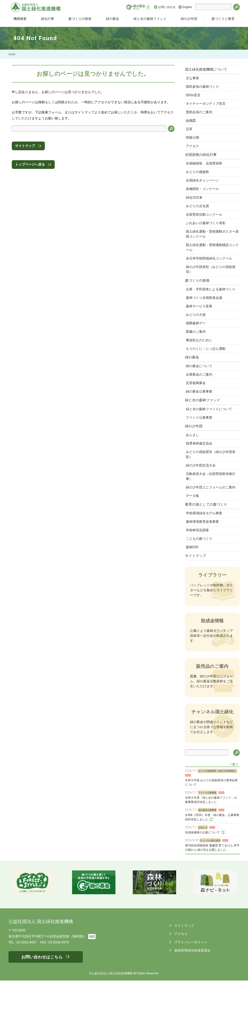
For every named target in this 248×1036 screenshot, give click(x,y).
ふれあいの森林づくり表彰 (207, 238)
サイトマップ (25, 146)
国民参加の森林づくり (203, 89)
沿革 (190, 135)
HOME (11, 54)
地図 (92, 992)
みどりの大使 (197, 342)
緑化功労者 (195, 210)
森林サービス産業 (200, 333)
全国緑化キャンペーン (203, 191)
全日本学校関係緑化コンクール (210, 276)
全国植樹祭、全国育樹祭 (205, 173)
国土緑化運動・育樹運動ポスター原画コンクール (210, 250)
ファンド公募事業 (200, 455)
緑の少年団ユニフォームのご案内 (210, 533)
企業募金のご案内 (200, 408)
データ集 (193, 545)
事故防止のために (200, 370)
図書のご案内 (197, 361)
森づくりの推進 (79, 19)
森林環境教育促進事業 (203, 573)
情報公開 (193, 145)
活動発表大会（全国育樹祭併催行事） (210, 518)
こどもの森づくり (200, 592)
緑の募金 (112, 19)
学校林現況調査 (198, 583)
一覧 (232, 819)
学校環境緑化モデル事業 (205, 564)
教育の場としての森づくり (208, 554)
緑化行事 (47, 19)
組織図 (192, 126)
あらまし (193, 474)
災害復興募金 (197, 417)
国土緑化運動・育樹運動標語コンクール (210, 264)
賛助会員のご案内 (200, 117)
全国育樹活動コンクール (205, 229)
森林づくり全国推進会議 (205, 324)
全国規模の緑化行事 (203, 163)
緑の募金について (200, 399)
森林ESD (193, 601)
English (187, 7)
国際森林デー (197, 352)
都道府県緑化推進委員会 (192, 1006)
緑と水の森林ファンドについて (210, 446)
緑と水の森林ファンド (149, 19)
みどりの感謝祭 (198, 182)
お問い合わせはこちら (42, 1012)
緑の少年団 (189, 19)
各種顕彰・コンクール (203, 201)
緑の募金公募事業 (200, 427)
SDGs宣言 (194, 98)
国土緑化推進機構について (208, 70)
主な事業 (193, 79)
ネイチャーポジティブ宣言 (207, 107)
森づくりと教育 (223, 19)
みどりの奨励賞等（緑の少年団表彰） (210, 495)
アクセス (193, 154)
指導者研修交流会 (200, 484)
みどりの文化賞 (198, 220)
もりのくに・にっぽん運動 (207, 380)
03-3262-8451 (27, 998)
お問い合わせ (167, 7)
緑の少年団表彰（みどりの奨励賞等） (210, 288)
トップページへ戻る (30, 164)
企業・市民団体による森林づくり (210, 312)
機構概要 (20, 19)
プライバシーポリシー (191, 998)
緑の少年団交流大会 (202, 507)
